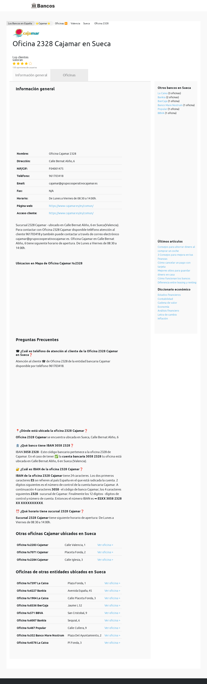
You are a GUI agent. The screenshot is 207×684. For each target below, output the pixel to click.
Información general (63, 53)
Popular (162, 87)
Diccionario (93, 5)
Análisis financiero (168, 289)
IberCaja (163, 80)
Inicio (78, 5)
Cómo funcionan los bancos (174, 257)
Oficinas (100, 53)
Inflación (163, 297)
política (103, 672)
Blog (108, 5)
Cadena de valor (167, 281)
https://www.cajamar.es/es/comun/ (71, 184)
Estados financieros (169, 273)
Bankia (162, 76)
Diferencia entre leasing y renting (177, 261)
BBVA (161, 92)
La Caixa (163, 72)
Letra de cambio (167, 293)
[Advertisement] (69, 100)
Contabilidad (165, 277)
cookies (117, 672)
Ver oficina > (105, 523)
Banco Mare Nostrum (170, 84)
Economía (163, 285)
